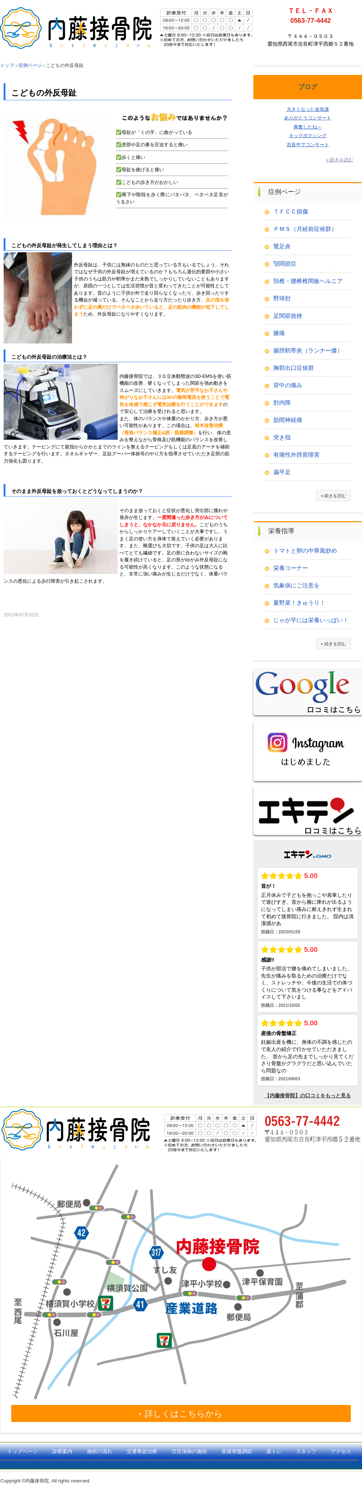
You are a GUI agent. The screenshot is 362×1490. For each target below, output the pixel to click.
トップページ (22, 1451)
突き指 (282, 437)
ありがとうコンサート (307, 118)
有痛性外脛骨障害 (296, 455)
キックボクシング (308, 135)
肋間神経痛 (287, 420)
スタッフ (306, 1451)
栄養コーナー (290, 568)
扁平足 (282, 472)
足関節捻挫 (287, 316)
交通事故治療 (142, 1451)
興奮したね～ (308, 127)
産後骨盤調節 (237, 1451)
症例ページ (284, 191)
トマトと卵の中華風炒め (305, 551)
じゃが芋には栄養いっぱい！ (311, 620)
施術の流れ (99, 1451)
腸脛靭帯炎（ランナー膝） (308, 350)
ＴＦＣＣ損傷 (290, 211)
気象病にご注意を (296, 585)
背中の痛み (287, 385)
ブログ (307, 86)
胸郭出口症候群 (293, 368)
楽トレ (274, 1451)
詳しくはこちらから (184, 1413)
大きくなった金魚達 (308, 109)
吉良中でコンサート (308, 144)
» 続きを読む (339, 159)
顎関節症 (284, 264)
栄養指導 (281, 531)
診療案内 (62, 1451)
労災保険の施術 (189, 1451)
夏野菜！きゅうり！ (299, 603)
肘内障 (282, 403)
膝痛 (279, 333)
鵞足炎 (282, 246)
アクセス (341, 1451)
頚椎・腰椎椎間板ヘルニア (308, 281)
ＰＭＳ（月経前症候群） (305, 229)
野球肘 (282, 298)
